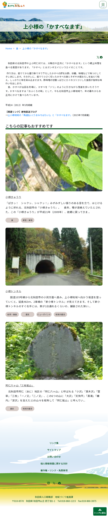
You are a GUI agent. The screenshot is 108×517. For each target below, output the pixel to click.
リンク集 (54, 443)
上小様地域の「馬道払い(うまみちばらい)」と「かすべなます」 (40, 115)
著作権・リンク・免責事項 (54, 470)
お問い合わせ (54, 456)
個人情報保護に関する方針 (54, 463)
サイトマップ (54, 449)
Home (8, 48)
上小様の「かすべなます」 (35, 48)
